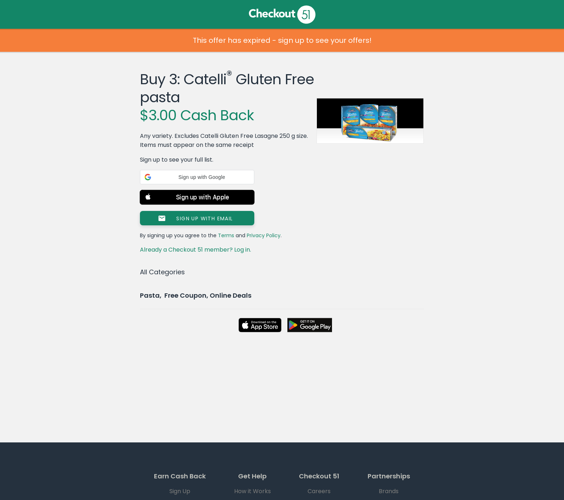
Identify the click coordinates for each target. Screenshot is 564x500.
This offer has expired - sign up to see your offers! (282, 40)
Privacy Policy (264, 235)
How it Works (252, 491)
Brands (389, 491)
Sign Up (179, 491)
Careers (319, 491)
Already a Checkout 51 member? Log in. (195, 250)
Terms (226, 235)
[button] (197, 177)
